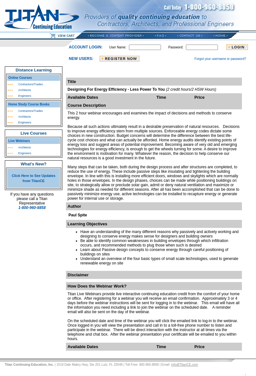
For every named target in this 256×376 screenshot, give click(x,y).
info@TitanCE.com (184, 364)
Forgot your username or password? (220, 59)
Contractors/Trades (30, 84)
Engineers (24, 95)
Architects (24, 90)
